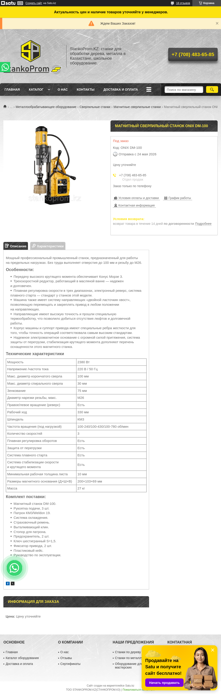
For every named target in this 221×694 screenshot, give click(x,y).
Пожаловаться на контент (139, 689)
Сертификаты (70, 664)
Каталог (36, 89)
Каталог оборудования (22, 658)
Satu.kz (129, 685)
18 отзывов (183, 3)
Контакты (85, 89)
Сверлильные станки (95, 107)
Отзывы (66, 658)
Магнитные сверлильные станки (137, 107)
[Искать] (212, 89)
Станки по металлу (129, 658)
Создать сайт (33, 3)
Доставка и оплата (121, 89)
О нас (63, 89)
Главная (12, 89)
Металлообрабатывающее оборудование (46, 107)
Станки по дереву (128, 652)
